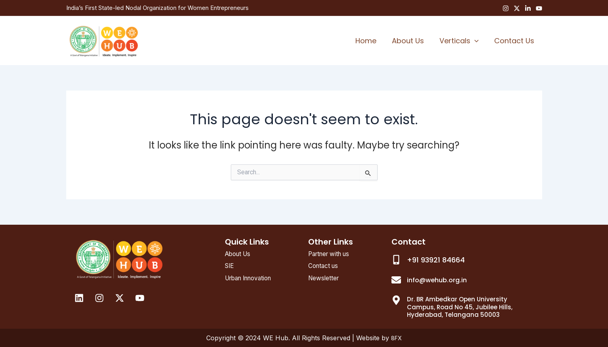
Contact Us (515, 41)
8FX (396, 338)
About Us (411, 41)
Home (370, 41)
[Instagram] (506, 8)
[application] (476, 41)
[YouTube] (539, 8)
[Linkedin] (528, 8)
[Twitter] (517, 8)
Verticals (461, 41)
